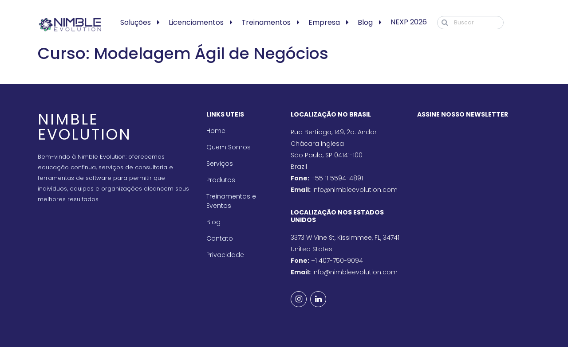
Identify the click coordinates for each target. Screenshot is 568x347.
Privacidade (225, 254)
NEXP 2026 (408, 22)
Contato (219, 238)
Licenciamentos (196, 22)
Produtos (220, 179)
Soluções (135, 22)
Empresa (324, 22)
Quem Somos (228, 147)
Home (215, 130)
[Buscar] (470, 22)
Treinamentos (266, 22)
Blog (365, 22)
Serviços (219, 163)
